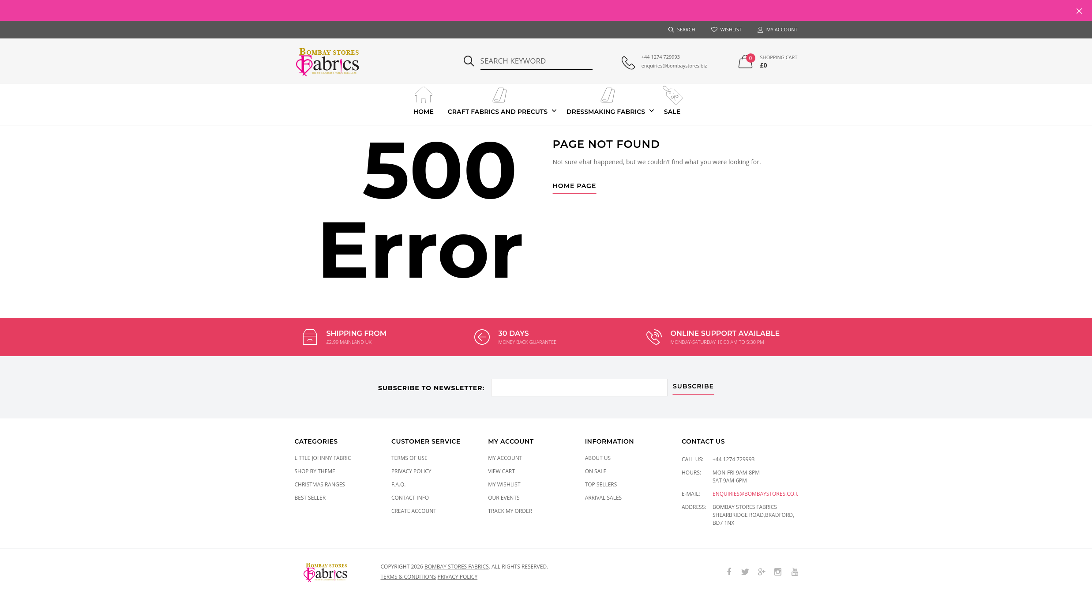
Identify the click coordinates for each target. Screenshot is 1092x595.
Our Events (503, 497)
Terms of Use (409, 457)
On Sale (596, 470)
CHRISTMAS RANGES (320, 484)
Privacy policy (458, 576)
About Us (598, 457)
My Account (505, 457)
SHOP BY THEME (315, 470)
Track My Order (510, 510)
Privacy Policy (411, 470)
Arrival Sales (603, 497)
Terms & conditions (408, 576)
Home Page (575, 186)
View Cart (501, 470)
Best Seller (310, 497)
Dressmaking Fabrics (606, 100)
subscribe (694, 385)
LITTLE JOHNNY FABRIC (323, 457)
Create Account (413, 510)
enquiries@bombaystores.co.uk (758, 493)
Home (423, 100)
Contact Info (410, 497)
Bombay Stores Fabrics (456, 566)
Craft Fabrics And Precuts (498, 100)
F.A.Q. (398, 484)
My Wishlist (504, 484)
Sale (672, 100)
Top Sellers (601, 484)
